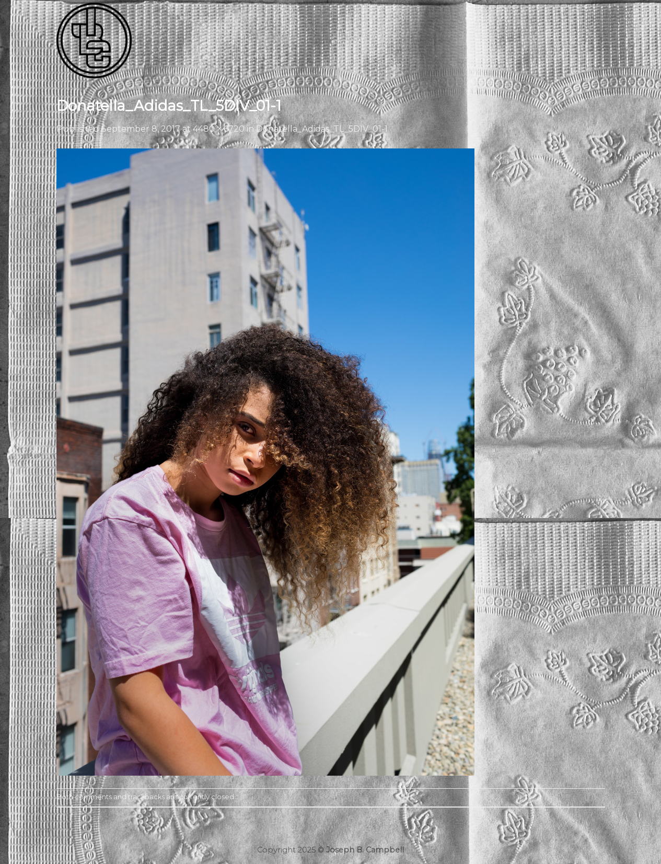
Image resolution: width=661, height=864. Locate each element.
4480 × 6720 (219, 129)
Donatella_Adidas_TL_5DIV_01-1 (322, 129)
